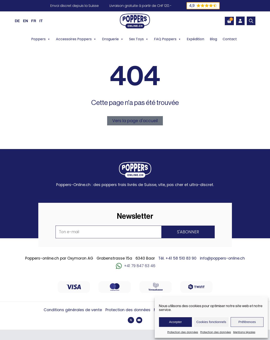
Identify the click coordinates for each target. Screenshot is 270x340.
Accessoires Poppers (76, 39)
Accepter (175, 322)
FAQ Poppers (167, 39)
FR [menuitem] (33, 21)
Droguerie (112, 39)
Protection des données (182, 332)
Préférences (247, 322)
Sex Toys (138, 39)
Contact (230, 39)
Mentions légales (244, 332)
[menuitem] (17, 21)
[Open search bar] (251, 21)
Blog (213, 39)
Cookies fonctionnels (211, 322)
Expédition (195, 39)
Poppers (40, 39)
